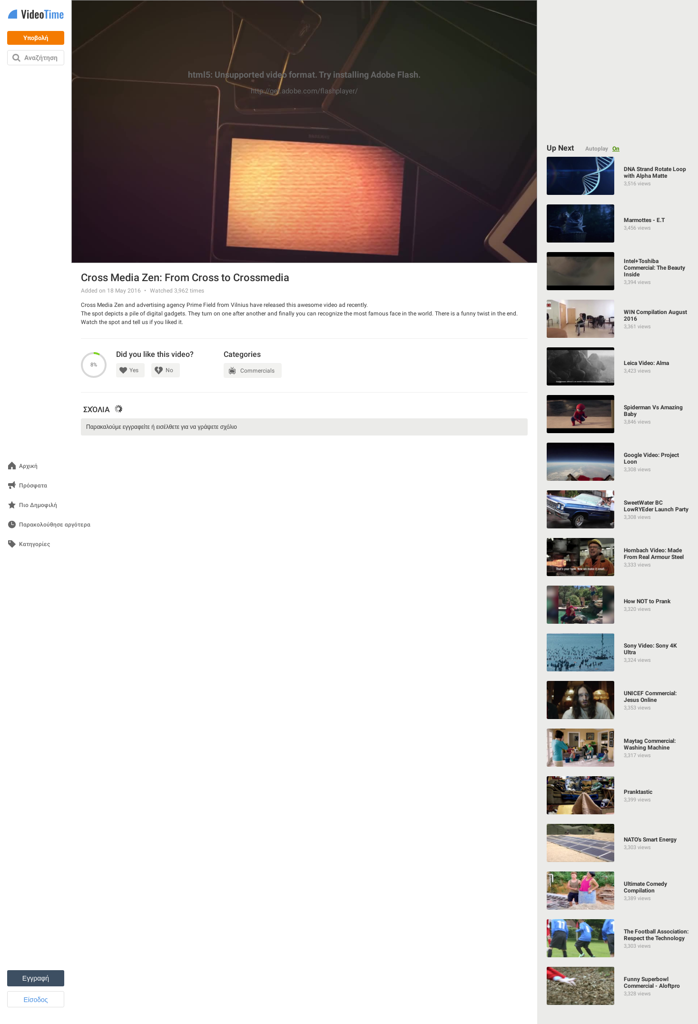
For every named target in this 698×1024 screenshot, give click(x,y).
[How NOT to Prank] (618, 605)
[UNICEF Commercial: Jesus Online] (618, 700)
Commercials (257, 370)
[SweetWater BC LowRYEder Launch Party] (618, 509)
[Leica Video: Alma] (618, 366)
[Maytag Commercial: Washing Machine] (618, 748)
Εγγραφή (35, 978)
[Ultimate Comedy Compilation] (618, 891)
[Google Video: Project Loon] (618, 462)
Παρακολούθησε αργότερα (54, 525)
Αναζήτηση (41, 57)
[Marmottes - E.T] (618, 223)
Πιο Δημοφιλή (38, 505)
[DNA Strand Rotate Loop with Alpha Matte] (618, 176)
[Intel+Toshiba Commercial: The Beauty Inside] (618, 271)
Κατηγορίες (34, 544)
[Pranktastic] (618, 795)
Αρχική (28, 466)
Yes (133, 370)
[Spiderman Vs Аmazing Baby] (618, 414)
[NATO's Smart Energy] (618, 843)
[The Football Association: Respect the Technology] (618, 938)
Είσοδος (35, 1000)
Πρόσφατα (33, 486)
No (169, 370)
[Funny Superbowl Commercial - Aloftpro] (618, 986)
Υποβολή (35, 37)
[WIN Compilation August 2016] (618, 319)
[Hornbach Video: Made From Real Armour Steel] (618, 557)
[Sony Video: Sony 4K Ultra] (618, 652)
